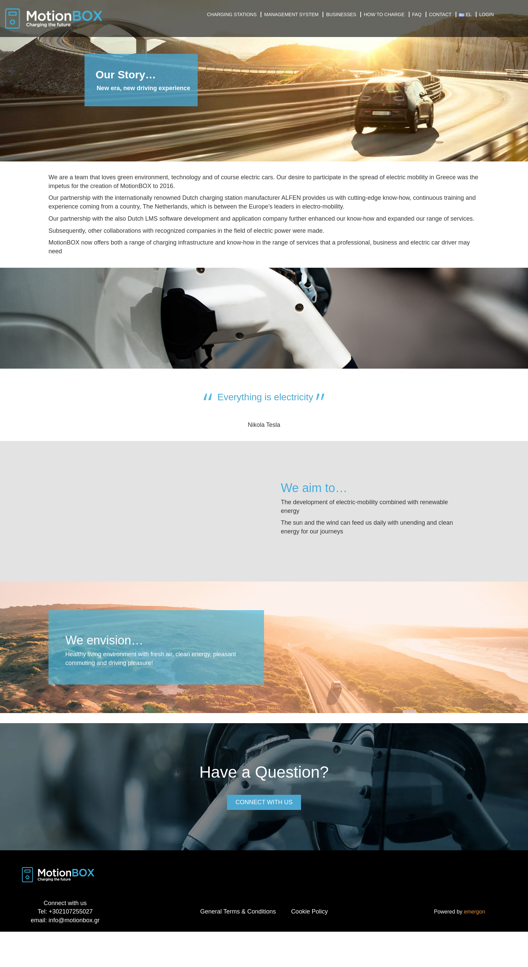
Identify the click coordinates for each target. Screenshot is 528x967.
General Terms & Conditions (238, 911)
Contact (440, 14)
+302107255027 (71, 911)
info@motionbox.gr (73, 920)
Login (486, 14)
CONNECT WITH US (264, 802)
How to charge (384, 14)
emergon (474, 912)
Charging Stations (232, 14)
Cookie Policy (309, 911)
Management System (291, 14)
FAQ (417, 14)
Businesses (341, 14)
